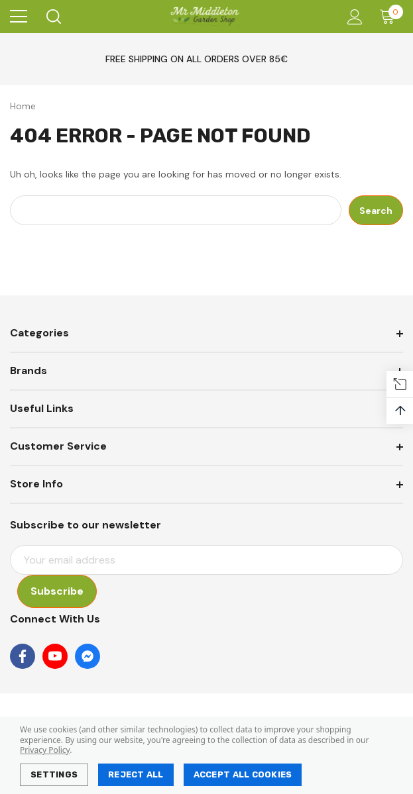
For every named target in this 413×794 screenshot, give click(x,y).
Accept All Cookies (243, 774)
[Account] (352, 17)
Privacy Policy (45, 750)
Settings (54, 774)
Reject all (136, 774)
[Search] (52, 16)
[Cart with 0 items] (390, 16)
